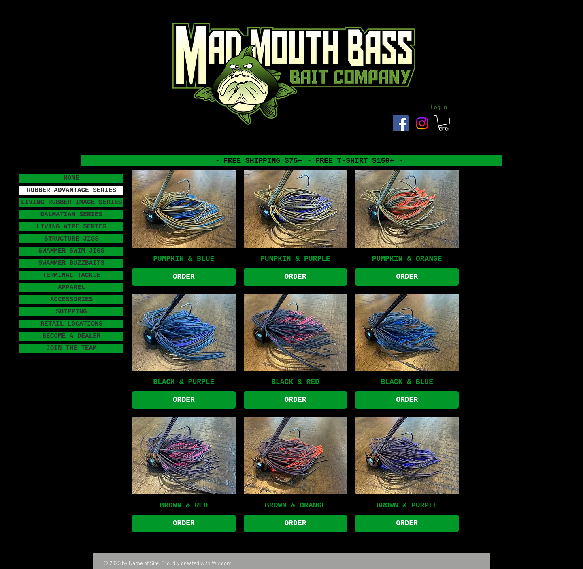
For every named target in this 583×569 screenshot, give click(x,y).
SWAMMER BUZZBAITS (71, 263)
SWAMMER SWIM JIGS (71, 251)
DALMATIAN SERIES (71, 214)
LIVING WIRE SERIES (71, 226)
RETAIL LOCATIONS (71, 324)
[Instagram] (422, 123)
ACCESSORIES (71, 299)
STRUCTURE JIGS (71, 239)
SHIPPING (71, 311)
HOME (71, 178)
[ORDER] (184, 277)
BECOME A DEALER (71, 336)
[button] (443, 123)
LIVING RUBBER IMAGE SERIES (71, 202)
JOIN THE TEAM (71, 348)
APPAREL (71, 287)
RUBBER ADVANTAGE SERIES (71, 190)
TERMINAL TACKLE (71, 275)
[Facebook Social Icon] (401, 123)
